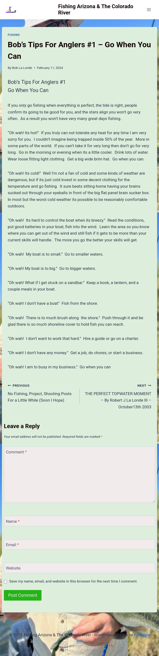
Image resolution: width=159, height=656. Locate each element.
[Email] (79, 544)
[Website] (79, 568)
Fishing (14, 35)
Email (12, 544)
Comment (16, 452)
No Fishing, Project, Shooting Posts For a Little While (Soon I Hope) (42, 392)
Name (13, 521)
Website (13, 568)
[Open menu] (148, 9)
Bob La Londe (22, 68)
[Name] (79, 521)
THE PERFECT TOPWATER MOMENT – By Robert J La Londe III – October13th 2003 (118, 395)
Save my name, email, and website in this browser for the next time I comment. (73, 581)
